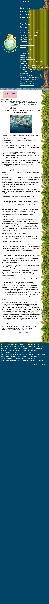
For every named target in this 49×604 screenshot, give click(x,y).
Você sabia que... (26, 71)
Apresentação (25, 43)
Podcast (23, 47)
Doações (23, 83)
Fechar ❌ (13, 95)
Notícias (23, 81)
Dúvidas (31, 81)
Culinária (23, 63)
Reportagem (24, 73)
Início (23, 35)
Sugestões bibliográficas (28, 69)
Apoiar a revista (10, 93)
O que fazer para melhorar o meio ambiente (33, 67)
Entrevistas (24, 51)
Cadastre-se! (32, 35)
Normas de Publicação (27, 45)
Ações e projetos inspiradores (29, 79)
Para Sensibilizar (25, 57)
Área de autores (26, 39)
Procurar (24, 37)
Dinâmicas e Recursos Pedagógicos (31, 61)
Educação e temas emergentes (29, 77)
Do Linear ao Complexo (27, 59)
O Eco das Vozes (25, 53)
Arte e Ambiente (25, 49)
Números (33, 83)
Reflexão (23, 55)
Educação (32, 51)
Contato (23, 41)
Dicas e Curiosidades (27, 75)
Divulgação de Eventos (27, 65)
